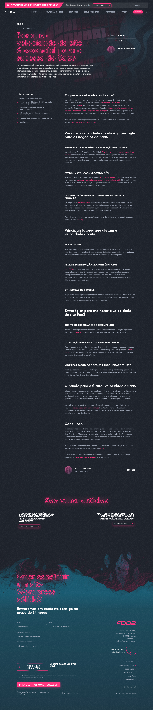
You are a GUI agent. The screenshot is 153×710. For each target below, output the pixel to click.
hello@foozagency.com (69, 693)
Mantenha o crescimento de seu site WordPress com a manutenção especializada (115, 516)
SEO (80, 105)
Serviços (35, 12)
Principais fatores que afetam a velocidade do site (32, 108)
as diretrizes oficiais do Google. (84, 122)
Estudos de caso (93, 12)
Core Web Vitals (83, 202)
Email (50, 622)
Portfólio (110, 12)
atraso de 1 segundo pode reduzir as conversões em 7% (99, 180)
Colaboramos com (55, 12)
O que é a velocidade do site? (30, 98)
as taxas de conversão (108, 177)
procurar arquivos (34, 667)
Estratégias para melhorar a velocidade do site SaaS (35, 114)
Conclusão (23, 122)
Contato (138, 12)
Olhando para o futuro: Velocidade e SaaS (36, 118)
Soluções (74, 12)
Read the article (26, 526)
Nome (18, 622)
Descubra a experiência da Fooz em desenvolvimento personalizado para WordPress (36, 517)
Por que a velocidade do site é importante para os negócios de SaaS (36, 103)
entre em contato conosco (86, 457)
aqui (102, 448)
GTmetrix (78, 332)
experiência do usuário (111, 103)
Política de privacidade (126, 694)
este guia (81, 219)
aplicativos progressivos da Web (86, 408)
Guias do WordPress (26, 29)
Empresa (124, 12)
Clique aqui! (99, 5)
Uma (69, 269)
